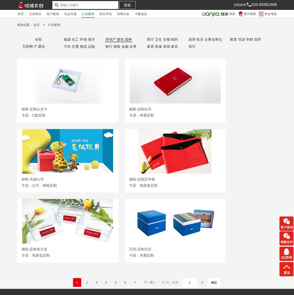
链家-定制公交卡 (34, 109)
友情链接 (23, 283)
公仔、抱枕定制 (219, 115)
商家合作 (287, 242)
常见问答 (62, 283)
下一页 (149, 212)
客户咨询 (287, 227)
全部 (38, 39)
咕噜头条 (123, 14)
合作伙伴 (43, 283)
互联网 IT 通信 (33, 46)
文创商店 (35, 14)
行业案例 (88, 14)
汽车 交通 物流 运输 (79, 46)
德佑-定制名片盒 (122, 179)
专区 (218, 14)
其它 (192, 46)
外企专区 (267, 14)
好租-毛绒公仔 (207, 109)
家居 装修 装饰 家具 (162, 46)
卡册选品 (141, 14)
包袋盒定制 (41, 185)
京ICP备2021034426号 (33, 288)
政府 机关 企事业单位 (205, 39)
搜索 (127, 5)
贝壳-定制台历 (207, 179)
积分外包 (105, 14)
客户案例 (53, 14)
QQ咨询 (286, 257)
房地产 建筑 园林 (118, 39)
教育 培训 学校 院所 (245, 39)
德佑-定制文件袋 (34, 179)
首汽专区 (246, 14)
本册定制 (126, 115)
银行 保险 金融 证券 (120, 46)
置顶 (287, 273)
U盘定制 (38, 115)
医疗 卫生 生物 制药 (162, 39)
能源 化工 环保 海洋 (79, 39)
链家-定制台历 (120, 109)
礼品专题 (70, 14)
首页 (21, 14)
